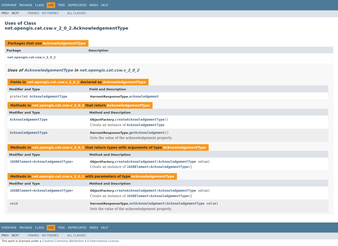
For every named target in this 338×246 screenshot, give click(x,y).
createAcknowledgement (135, 161)
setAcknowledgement (147, 203)
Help (104, 5)
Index (93, 5)
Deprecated (77, 5)
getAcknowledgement (147, 133)
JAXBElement (21, 161)
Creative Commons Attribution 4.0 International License (80, 241)
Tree (61, 5)
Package (25, 5)
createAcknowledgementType (139, 119)
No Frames (50, 13)
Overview (8, 5)
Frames (33, 13)
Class (39, 5)
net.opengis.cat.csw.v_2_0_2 (31, 57)
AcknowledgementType (64, 43)
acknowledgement (144, 96)
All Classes (76, 13)
